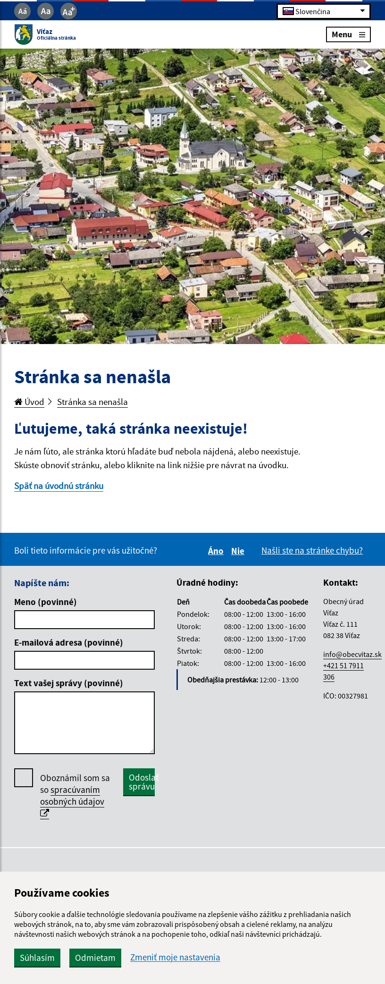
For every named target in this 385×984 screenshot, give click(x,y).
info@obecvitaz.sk (352, 654)
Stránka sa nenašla (92, 401)
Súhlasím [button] (37, 957)
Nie (239, 550)
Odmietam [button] (95, 957)
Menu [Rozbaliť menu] (348, 34)
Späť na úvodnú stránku (58, 485)
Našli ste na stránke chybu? (312, 550)
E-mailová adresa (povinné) (68, 642)
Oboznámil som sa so (75, 795)
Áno (217, 550)
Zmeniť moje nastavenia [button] (175, 957)
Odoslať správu (142, 782)
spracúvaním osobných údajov (72, 801)
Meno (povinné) (45, 601)
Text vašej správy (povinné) (68, 683)
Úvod (29, 401)
